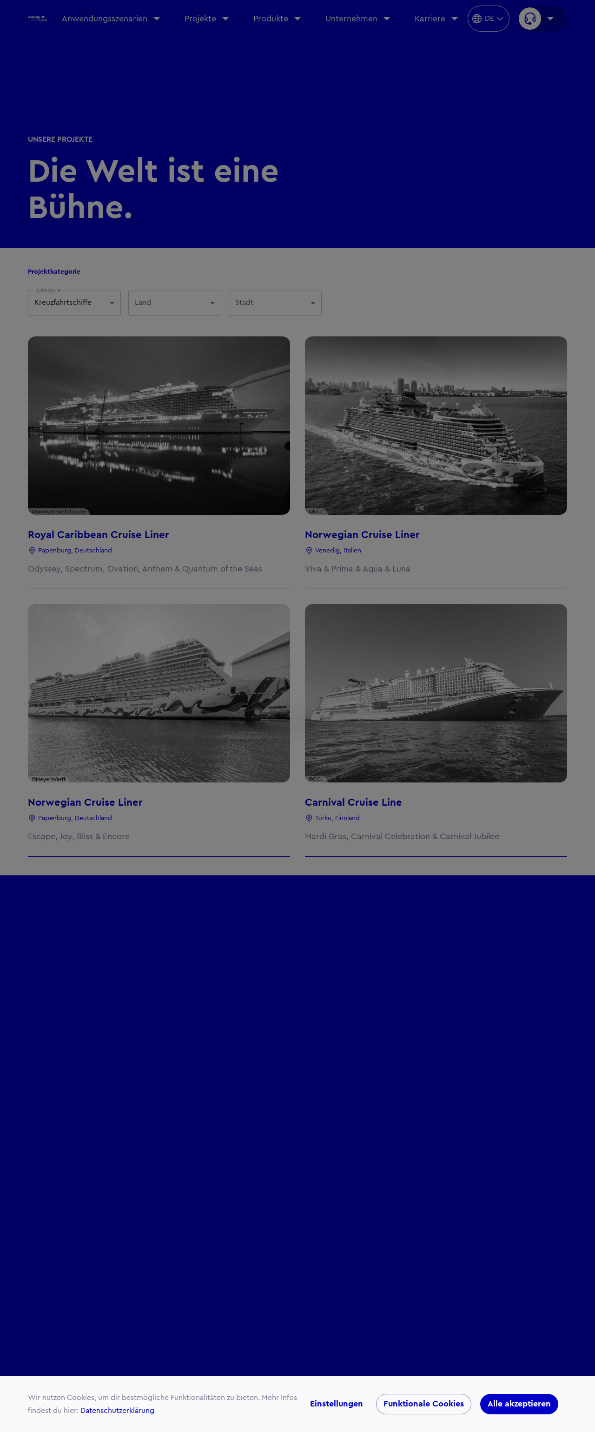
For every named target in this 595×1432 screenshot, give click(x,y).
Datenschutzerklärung (117, 1410)
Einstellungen (336, 1404)
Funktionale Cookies (424, 1404)
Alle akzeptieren (519, 1404)
